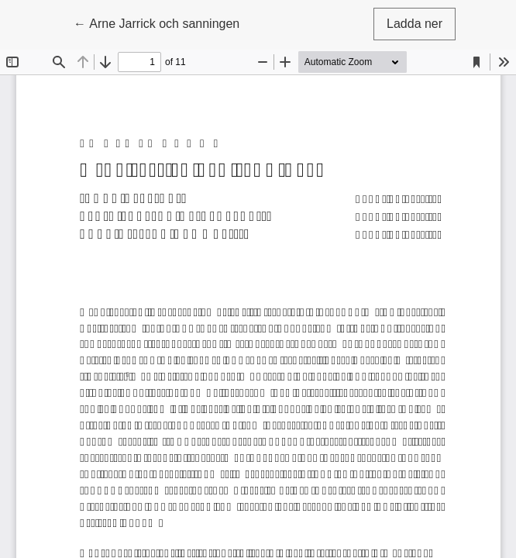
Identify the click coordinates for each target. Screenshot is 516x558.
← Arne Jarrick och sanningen (156, 22)
